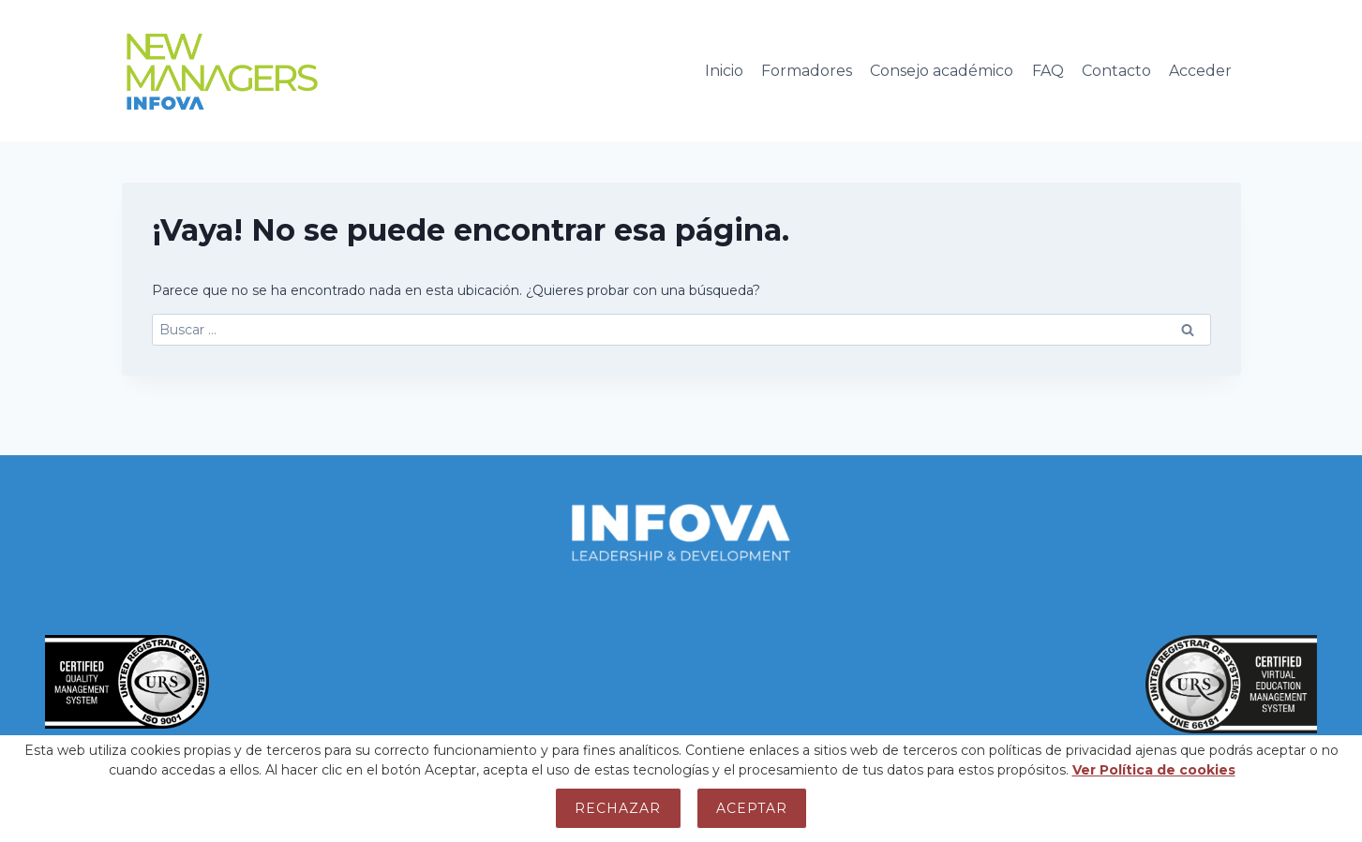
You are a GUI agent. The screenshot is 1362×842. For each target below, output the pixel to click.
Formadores (806, 71)
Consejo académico (941, 71)
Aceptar (751, 808)
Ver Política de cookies (1153, 769)
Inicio (724, 71)
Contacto (1116, 71)
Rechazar (618, 808)
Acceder (1200, 71)
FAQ (1048, 71)
